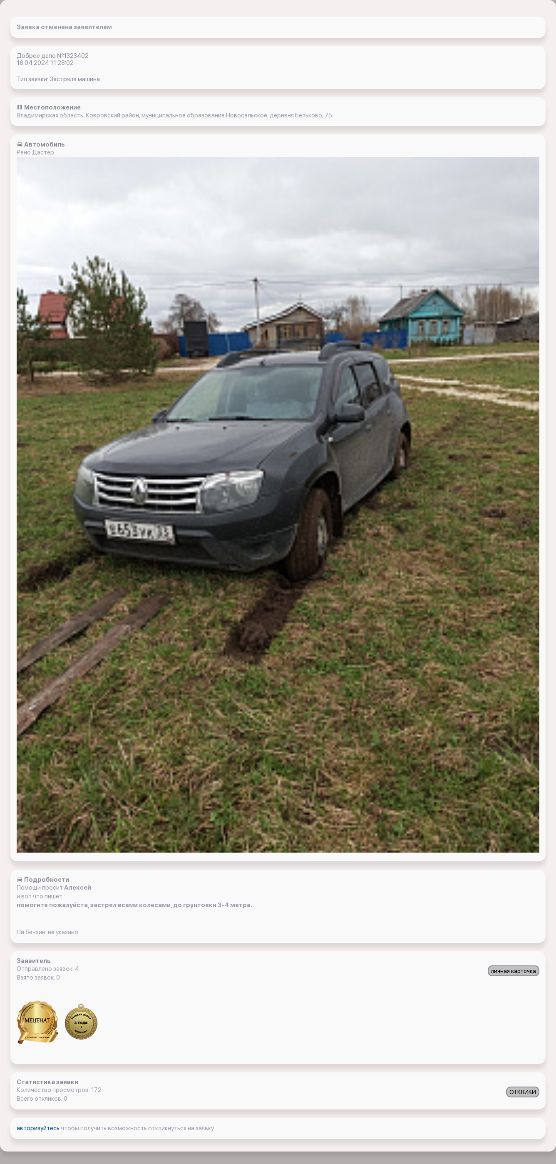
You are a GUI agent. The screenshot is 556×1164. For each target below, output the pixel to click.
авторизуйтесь (39, 1128)
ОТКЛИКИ (522, 1092)
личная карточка (513, 971)
